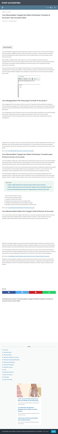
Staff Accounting (11, 2)
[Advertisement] (29, 32)
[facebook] (9, 291)
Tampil (9, 46)
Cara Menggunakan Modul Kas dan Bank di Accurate (21, 206)
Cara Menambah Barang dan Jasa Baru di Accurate (21, 149)
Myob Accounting (8, 374)
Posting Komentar (13, 19)
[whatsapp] (49, 291)
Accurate (6, 349)
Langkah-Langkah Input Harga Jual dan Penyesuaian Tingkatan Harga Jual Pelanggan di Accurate (29, 186)
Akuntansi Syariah (8, 367)
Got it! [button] (53, 431)
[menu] (3, 6)
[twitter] (22, 291)
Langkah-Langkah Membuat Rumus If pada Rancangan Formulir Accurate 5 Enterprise (26, 183)
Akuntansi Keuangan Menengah (11, 359)
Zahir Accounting (8, 379)
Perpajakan (6, 377)
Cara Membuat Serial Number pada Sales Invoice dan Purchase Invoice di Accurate (28, 255)
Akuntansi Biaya (8, 354)
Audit (5, 369)
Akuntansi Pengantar (9, 364)
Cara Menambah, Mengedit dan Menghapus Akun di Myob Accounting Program (27, 409)
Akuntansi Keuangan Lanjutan (11, 357)
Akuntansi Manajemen (9, 362)
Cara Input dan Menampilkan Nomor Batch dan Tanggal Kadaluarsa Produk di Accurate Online (28, 188)
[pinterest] (35, 291)
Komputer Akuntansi (9, 372)
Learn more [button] (46, 431)
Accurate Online (7, 352)
